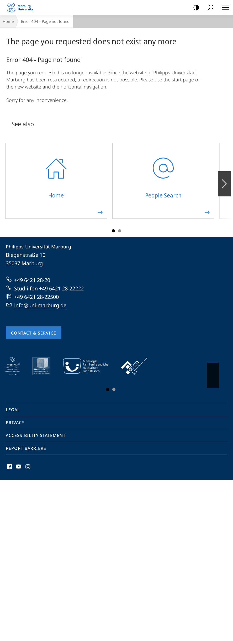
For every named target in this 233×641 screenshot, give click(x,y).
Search (208, 8)
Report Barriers (26, 448)
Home (8, 21)
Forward (224, 181)
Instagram (28, 467)
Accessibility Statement (36, 435)
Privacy (15, 422)
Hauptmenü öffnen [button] (224, 7)
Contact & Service (33, 333)
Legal (13, 410)
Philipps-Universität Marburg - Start (22, 7)
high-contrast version (194, 8)
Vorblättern (213, 373)
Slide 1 (113, 230)
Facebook (9, 467)
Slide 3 (119, 230)
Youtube (18, 467)
